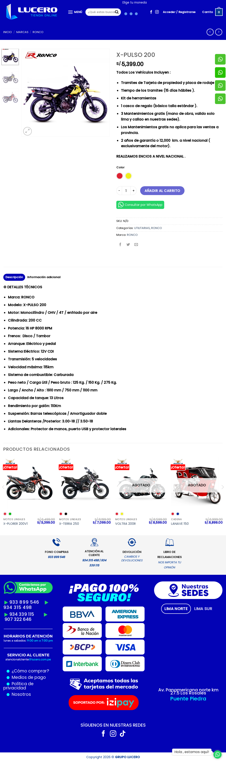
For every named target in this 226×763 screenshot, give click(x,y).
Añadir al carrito (162, 190)
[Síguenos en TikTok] (122, 734)
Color (120, 167)
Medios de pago (27, 677)
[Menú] (75, 12)
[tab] (176, 609)
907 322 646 (18, 619)
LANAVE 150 (180, 524)
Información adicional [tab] (43, 277)
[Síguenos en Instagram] (157, 12)
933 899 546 (24, 602)
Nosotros (21, 694)
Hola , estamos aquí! (191, 751)
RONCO (38, 32)
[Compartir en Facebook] (120, 244)
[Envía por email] (136, 244)
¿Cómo (19, 671)
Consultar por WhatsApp (140, 204)
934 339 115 (21, 614)
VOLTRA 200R (125, 524)
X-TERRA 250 (69, 524)
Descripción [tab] (14, 277)
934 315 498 (17, 607)
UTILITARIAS (142, 228)
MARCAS (22, 32)
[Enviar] (117, 12)
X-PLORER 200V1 (15, 524)
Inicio (7, 32)
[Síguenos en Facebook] (151, 12)
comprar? (38, 671)
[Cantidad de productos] (126, 190)
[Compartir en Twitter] (128, 244)
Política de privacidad (18, 686)
